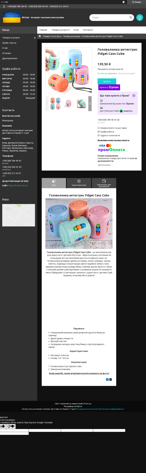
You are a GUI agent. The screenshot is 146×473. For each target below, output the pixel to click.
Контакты (88, 30)
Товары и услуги (59, 30)
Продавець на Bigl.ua (73, 406)
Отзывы (6, 53)
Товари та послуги (52, 36)
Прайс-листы (9, 43)
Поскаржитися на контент (87, 409)
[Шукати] (130, 17)
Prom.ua (87, 404)
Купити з (109, 87)
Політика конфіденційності (112, 409)
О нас (76, 30)
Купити (107, 81)
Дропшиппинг (10, 58)
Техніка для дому (71, 36)
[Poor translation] (11, 426)
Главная (43, 30)
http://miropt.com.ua (17, 185)
